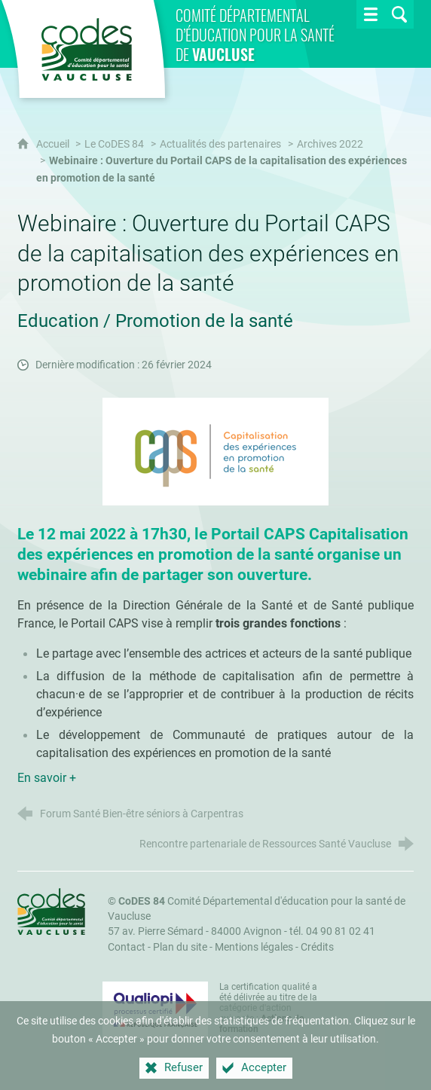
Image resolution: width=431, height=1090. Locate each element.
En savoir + (46, 778)
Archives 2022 (330, 144)
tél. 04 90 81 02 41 (332, 931)
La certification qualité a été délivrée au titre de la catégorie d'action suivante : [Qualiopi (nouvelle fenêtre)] (268, 1008)
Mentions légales (254, 947)
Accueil (54, 144)
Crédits (317, 947)
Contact (126, 947)
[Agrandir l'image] (215, 450)
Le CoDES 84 (114, 144)
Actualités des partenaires (220, 144)
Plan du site (180, 947)
